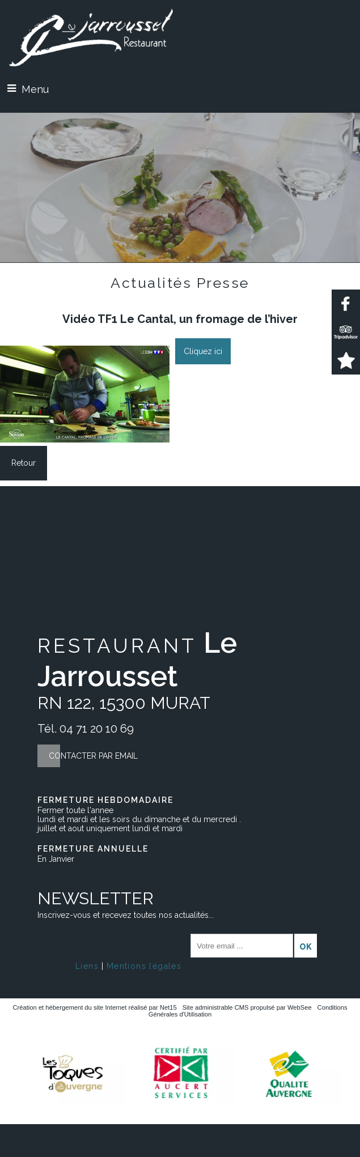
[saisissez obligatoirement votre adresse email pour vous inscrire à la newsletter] (241, 946)
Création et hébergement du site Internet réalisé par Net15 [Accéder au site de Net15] (95, 1007)
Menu (35, 89)
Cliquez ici (203, 351)
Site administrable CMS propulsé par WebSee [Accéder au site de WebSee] (247, 1007)
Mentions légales (144, 966)
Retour (23, 462)
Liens (87, 966)
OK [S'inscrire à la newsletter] (305, 946)
